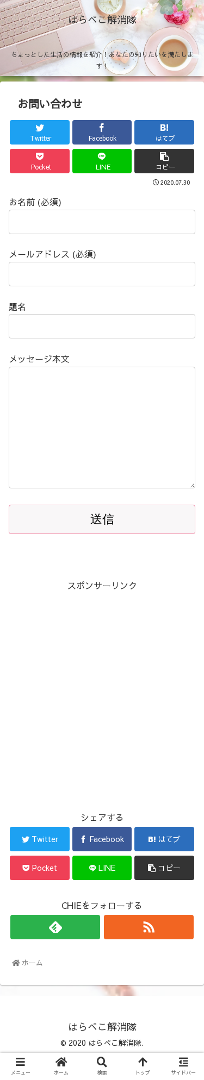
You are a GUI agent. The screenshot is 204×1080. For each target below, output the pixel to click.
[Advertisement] (102, 716)
